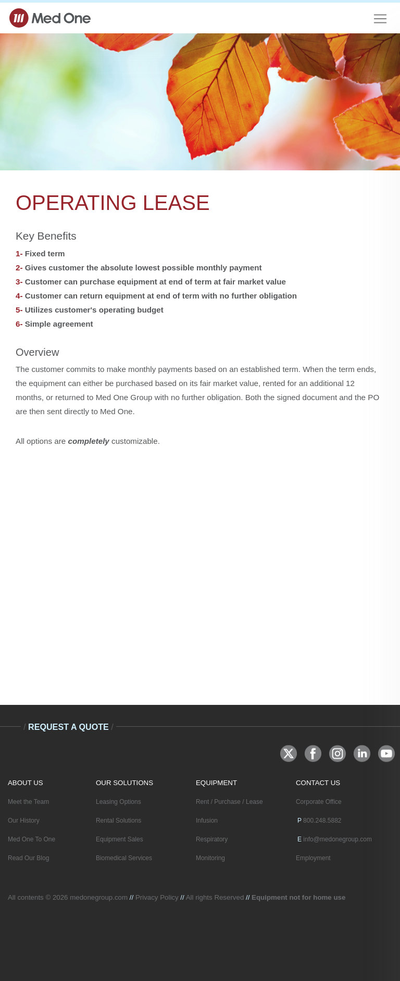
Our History (24, 820)
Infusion (207, 820)
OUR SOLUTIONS (124, 783)
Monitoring (210, 858)
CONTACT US (318, 783)
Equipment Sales (119, 839)
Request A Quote (68, 726)
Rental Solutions (118, 820)
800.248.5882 (322, 820)
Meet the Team (28, 801)
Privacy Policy (157, 897)
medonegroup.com (99, 897)
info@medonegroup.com (337, 839)
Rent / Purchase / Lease (229, 801)
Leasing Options (118, 801)
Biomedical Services (124, 858)
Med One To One (31, 839)
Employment (313, 858)
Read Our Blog (28, 858)
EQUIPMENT (216, 783)
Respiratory (212, 839)
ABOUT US (25, 783)
